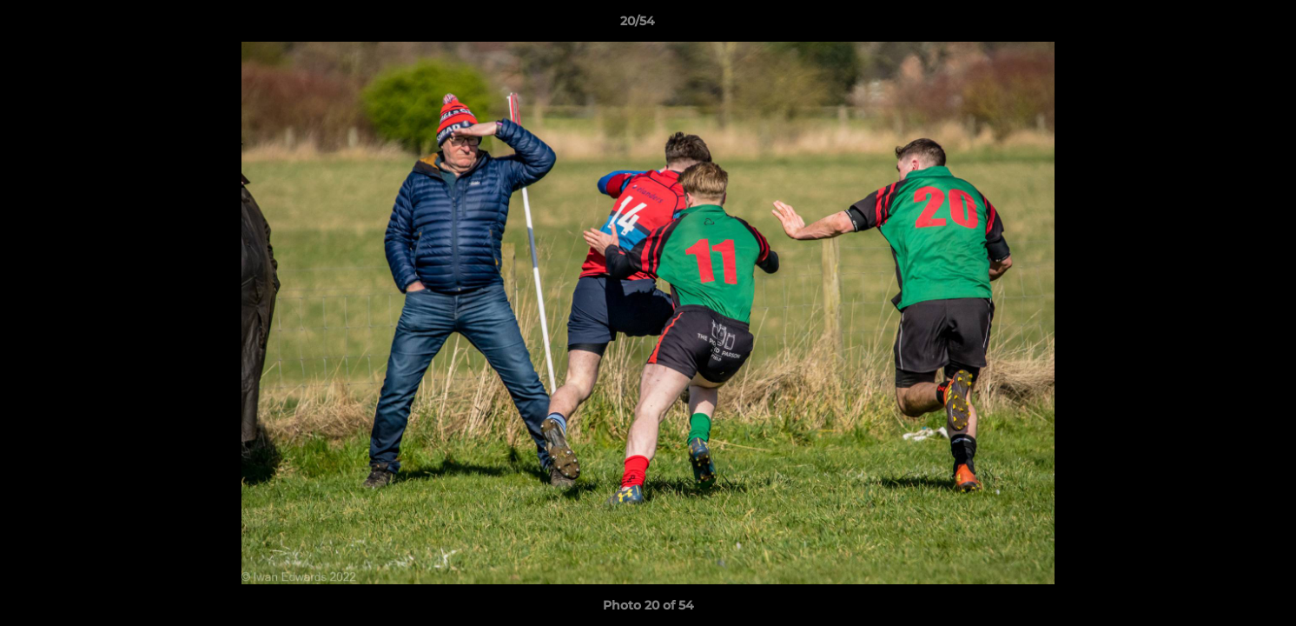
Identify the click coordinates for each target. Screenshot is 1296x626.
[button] (1223, 25)
